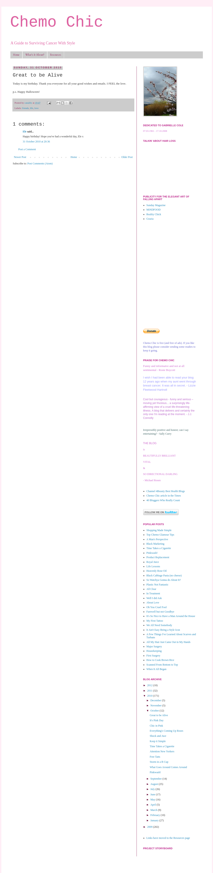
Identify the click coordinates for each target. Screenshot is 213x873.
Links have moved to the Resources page (168, 837)
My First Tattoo (155, 620)
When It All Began (156, 669)
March (154, 810)
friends (25, 108)
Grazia (150, 218)
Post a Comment (27, 149)
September (156, 778)
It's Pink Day (156, 720)
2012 (150, 685)
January (154, 820)
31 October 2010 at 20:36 (36, 141)
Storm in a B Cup (159, 761)
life (31, 108)
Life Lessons (153, 566)
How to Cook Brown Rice (160, 660)
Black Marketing (155, 543)
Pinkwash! (152, 552)
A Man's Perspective (157, 539)
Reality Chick (154, 214)
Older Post (127, 157)
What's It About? (34, 55)
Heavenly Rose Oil (157, 570)
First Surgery (153, 655)
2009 (150, 826)
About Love (153, 602)
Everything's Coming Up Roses (166, 730)
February (155, 815)
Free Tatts (155, 756)
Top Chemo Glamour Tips (160, 534)
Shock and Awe (158, 735)
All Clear (151, 589)
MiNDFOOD (154, 209)
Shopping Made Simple (159, 530)
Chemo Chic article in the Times (164, 495)
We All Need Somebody (159, 625)
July (152, 789)
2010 (150, 695)
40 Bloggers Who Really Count (163, 500)
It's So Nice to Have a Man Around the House (171, 616)
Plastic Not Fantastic (157, 584)
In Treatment (153, 593)
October (155, 710)
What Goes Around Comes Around (168, 767)
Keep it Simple (158, 741)
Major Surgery (154, 646)
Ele (25, 131)
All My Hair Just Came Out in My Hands (169, 642)
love (36, 108)
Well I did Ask (154, 598)
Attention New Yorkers (162, 751)
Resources (55, 55)
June (153, 794)
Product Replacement (158, 557)
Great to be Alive (159, 715)
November (156, 705)
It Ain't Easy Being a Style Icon (163, 629)
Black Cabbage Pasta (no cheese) (164, 575)
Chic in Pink (156, 725)
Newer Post (20, 157)
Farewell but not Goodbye (160, 611)
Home (16, 55)
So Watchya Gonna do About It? (164, 579)
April (153, 804)
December (156, 700)
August (154, 784)
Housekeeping (154, 650)
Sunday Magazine (156, 205)
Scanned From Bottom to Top (162, 664)
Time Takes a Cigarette (159, 548)
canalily (29, 102)
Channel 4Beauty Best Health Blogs (166, 491)
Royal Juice (153, 562)
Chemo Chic (56, 22)
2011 (150, 690)
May (153, 799)
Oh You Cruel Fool (157, 607)
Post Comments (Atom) (40, 163)
